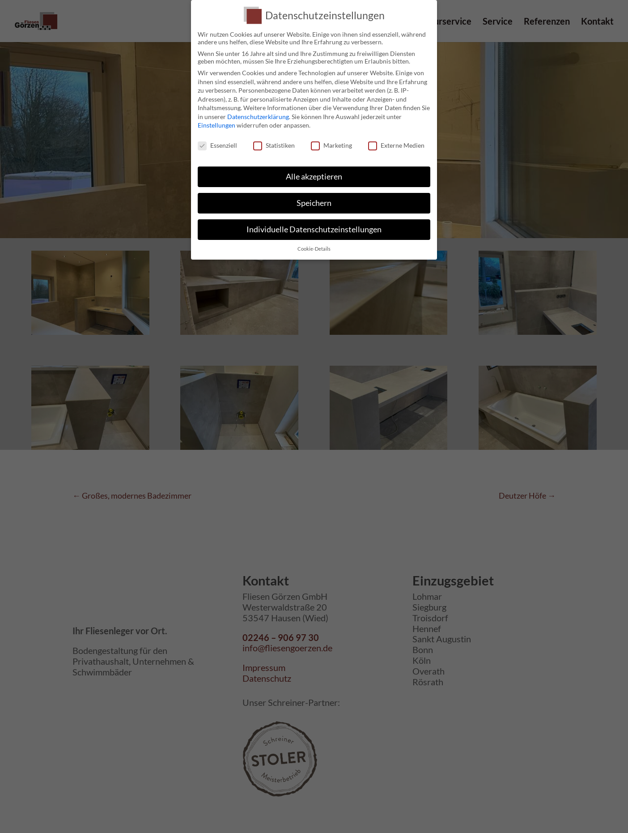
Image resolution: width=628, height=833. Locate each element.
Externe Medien (396, 145)
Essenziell (217, 145)
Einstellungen (216, 125)
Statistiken (274, 145)
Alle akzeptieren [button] (314, 176)
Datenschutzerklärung (258, 116)
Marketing (331, 145)
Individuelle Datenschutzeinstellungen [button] (314, 229)
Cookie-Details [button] (314, 249)
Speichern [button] (314, 203)
